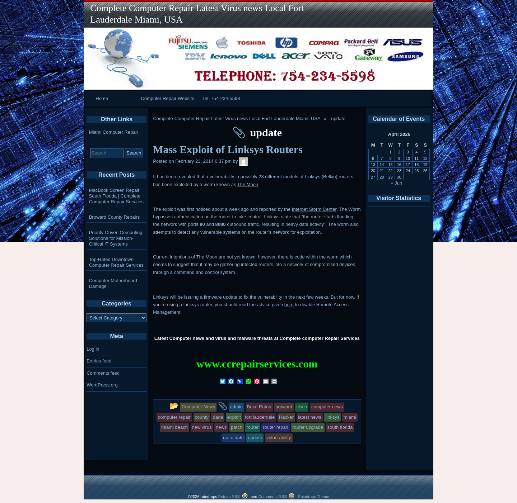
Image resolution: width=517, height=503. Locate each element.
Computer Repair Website (167, 98)
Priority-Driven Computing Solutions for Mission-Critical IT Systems (116, 238)
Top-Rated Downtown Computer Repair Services (116, 262)
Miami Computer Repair (113, 132)
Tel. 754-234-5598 (221, 98)
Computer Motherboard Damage (113, 283)
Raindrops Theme (313, 496)
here (289, 304)
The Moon (247, 184)
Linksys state (277, 216)
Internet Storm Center (314, 209)
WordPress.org (102, 385)
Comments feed (103, 373)
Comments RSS (272, 496)
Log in (93, 349)
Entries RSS (229, 496)
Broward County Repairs (114, 217)
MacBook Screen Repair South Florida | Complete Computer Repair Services (116, 196)
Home (102, 98)
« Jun (396, 183)
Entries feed (99, 361)
